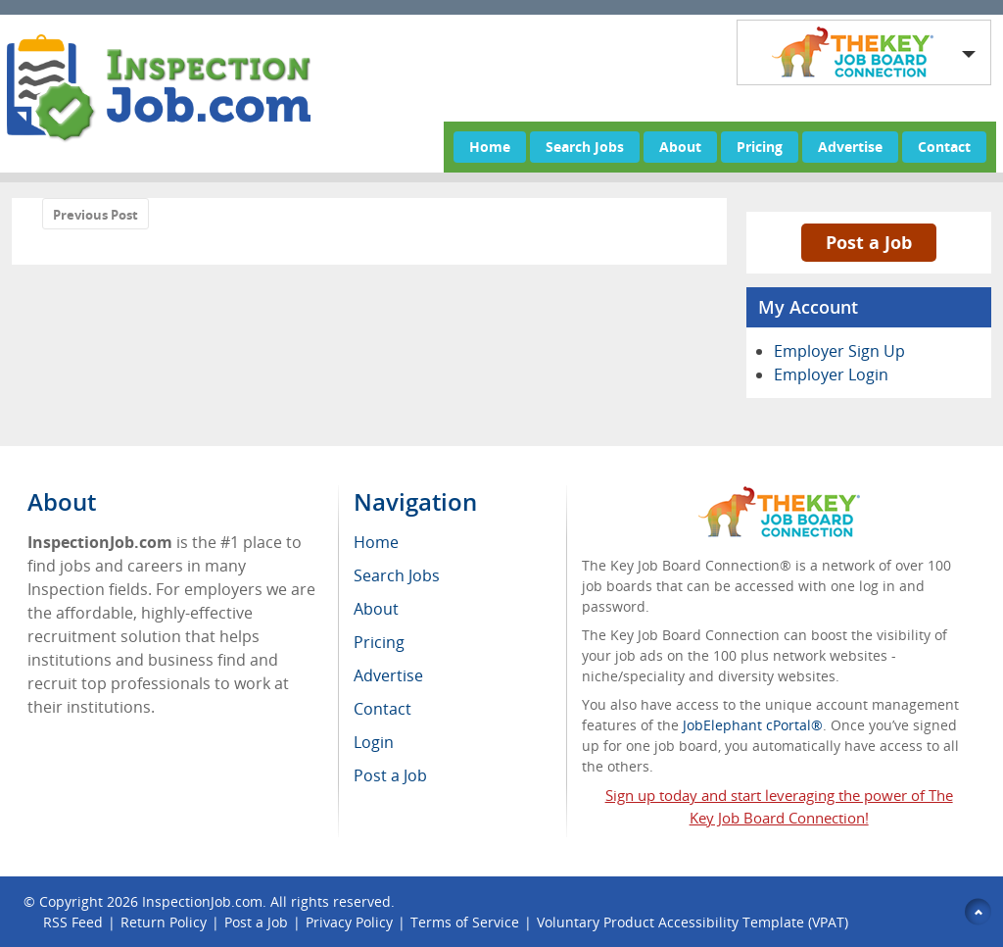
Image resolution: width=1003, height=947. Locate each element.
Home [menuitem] (376, 542)
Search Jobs (585, 146)
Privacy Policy (349, 922)
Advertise (850, 146)
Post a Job (869, 242)
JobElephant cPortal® (753, 725)
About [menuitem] (376, 609)
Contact (944, 146)
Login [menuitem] (374, 742)
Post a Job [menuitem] (390, 775)
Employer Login (831, 374)
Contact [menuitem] (382, 709)
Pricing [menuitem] (379, 642)
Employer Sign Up (839, 351)
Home (489, 146)
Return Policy (163, 922)
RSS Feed (73, 922)
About (680, 146)
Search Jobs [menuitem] (397, 575)
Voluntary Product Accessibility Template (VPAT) (692, 922)
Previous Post (95, 215)
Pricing (760, 146)
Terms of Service (464, 922)
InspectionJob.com (202, 901)
